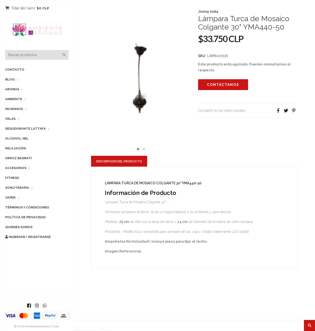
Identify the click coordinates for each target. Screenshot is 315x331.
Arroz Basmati (18, 158)
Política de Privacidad (25, 217)
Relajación (15, 148)
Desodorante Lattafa (25, 128)
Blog (10, 79)
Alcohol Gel (17, 138)
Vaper (10, 197)
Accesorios (15, 168)
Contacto (14, 69)
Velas (10, 119)
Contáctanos (223, 85)
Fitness (12, 178)
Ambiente (13, 99)
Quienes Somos (18, 227)
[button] (138, 148)
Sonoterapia (17, 187)
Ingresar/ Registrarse (28, 237)
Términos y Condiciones (27, 207)
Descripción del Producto (119, 161)
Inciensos (14, 109)
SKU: (202, 56)
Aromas (12, 89)
